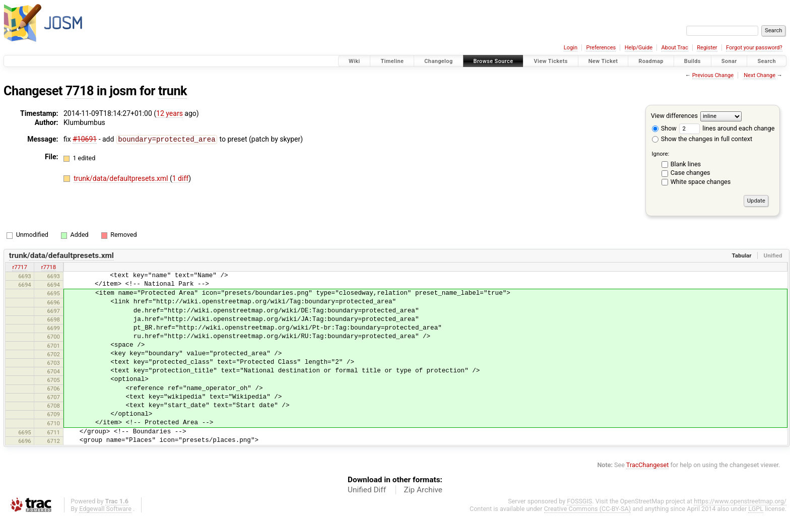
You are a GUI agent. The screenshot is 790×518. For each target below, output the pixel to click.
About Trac (675, 47)
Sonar (729, 61)
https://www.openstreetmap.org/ (740, 501)
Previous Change (713, 75)
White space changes (701, 181)
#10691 (85, 139)
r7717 (19, 267)
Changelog (438, 61)
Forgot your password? (754, 47)
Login (570, 47)
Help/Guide (638, 47)
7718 (79, 91)
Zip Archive (423, 489)
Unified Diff (367, 489)
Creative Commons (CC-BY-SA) (587, 508)
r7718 (48, 267)
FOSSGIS (579, 501)
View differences (674, 115)
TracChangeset (647, 465)
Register (707, 47)
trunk (172, 91)
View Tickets (550, 61)
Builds (692, 61)
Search (766, 61)
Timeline (392, 61)
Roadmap (651, 61)
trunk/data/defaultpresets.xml (122, 178)
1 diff (180, 178)
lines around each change (726, 128)
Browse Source (493, 61)
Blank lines (686, 164)
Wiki (354, 61)
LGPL (755, 508)
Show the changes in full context (702, 139)
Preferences (601, 47)
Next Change (759, 75)
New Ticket (603, 61)
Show (664, 128)
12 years (169, 113)
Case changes (690, 172)
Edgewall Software (105, 508)
